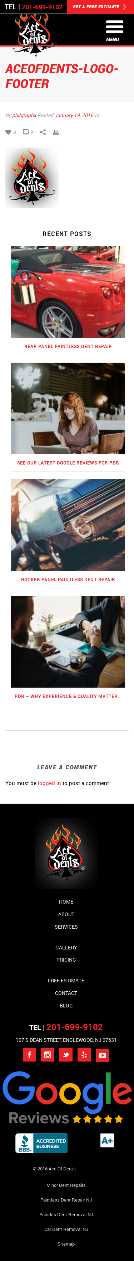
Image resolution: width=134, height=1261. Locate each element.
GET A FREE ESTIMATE (99, 7)
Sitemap (66, 1244)
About (66, 914)
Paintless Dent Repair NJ (66, 1200)
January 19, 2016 (73, 115)
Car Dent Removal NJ (66, 1229)
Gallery (66, 947)
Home (66, 901)
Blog (66, 1005)
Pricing (66, 959)
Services (66, 926)
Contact (66, 993)
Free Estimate (66, 980)
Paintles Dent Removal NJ (66, 1214)
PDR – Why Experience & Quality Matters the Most (70, 696)
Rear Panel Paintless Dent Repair (68, 346)
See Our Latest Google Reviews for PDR (68, 463)
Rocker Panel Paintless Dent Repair (68, 579)
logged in (49, 782)
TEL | (66, 1027)
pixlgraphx (24, 115)
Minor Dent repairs (66, 1185)
